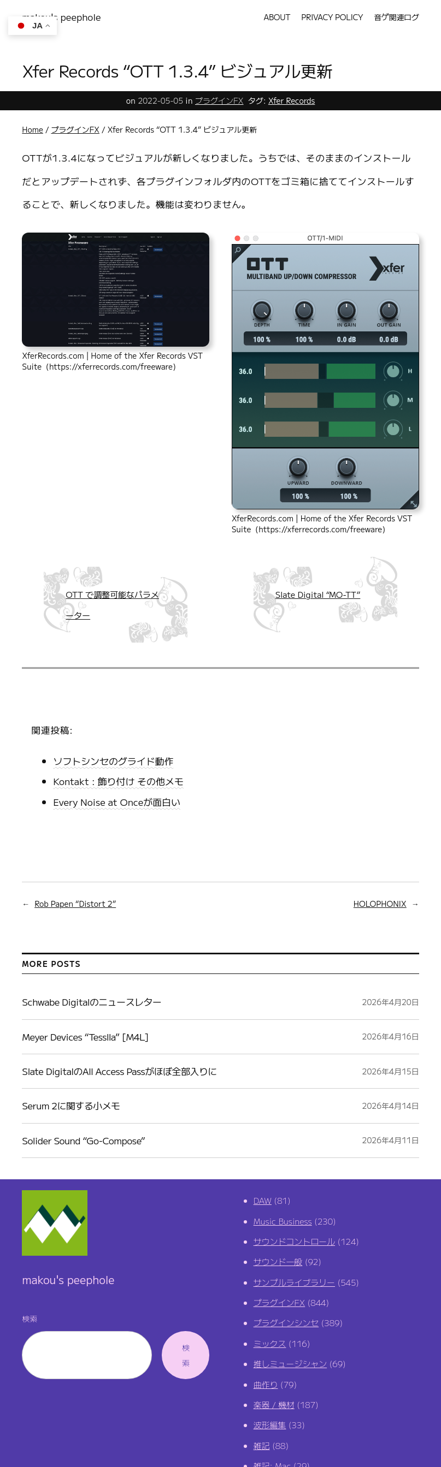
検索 (29, 1318)
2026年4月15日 (390, 1071)
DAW (263, 1200)
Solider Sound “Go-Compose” (83, 1140)
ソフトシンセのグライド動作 (113, 761)
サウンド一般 (278, 1261)
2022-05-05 (160, 100)
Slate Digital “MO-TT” (318, 594)
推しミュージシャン (290, 1363)
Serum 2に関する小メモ (71, 1105)
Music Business (283, 1221)
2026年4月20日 (390, 1001)
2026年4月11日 (390, 1140)
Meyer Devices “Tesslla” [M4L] (85, 1036)
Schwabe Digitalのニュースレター (91, 1001)
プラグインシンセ (286, 1322)
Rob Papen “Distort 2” (75, 903)
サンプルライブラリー (294, 1282)
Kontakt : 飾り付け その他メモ (118, 781)
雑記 (262, 1445)
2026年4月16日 (390, 1036)
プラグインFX (219, 100)
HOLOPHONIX (380, 903)
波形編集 (270, 1424)
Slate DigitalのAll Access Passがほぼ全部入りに (119, 1071)
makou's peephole (61, 16)
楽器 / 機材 (274, 1404)
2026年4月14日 (390, 1105)
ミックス (270, 1343)
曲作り (266, 1384)
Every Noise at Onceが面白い (116, 802)
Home (32, 129)
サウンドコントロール (294, 1241)
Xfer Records (291, 100)
